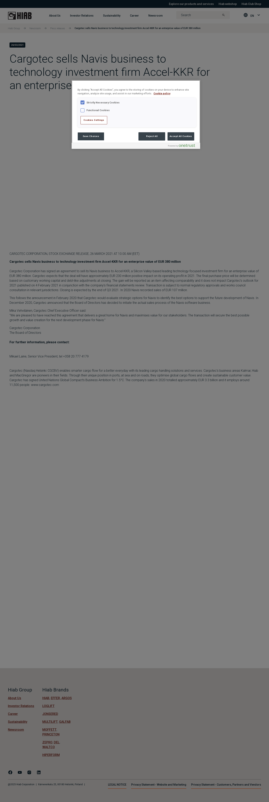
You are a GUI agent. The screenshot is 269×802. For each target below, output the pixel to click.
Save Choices (91, 136)
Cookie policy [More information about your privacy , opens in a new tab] (161, 93)
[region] (136, 114)
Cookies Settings (93, 120)
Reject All (152, 136)
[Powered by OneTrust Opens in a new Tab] (183, 146)
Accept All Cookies (181, 136)
